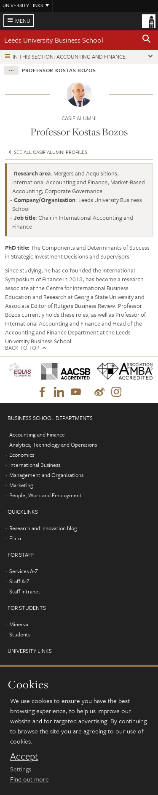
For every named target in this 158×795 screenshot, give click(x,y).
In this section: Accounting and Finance (69, 56)
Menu (22, 20)
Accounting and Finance (37, 434)
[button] (146, 40)
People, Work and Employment (45, 495)
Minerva (18, 624)
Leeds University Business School (53, 40)
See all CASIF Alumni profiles (47, 152)
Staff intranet (24, 591)
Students (19, 634)
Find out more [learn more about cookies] (29, 779)
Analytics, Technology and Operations (53, 444)
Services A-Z (23, 571)
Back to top (22, 348)
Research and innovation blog (43, 528)
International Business (34, 465)
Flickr (15, 538)
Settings (20, 768)
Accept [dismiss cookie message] (24, 756)
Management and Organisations (46, 475)
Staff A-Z (19, 581)
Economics (21, 454)
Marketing (21, 485)
